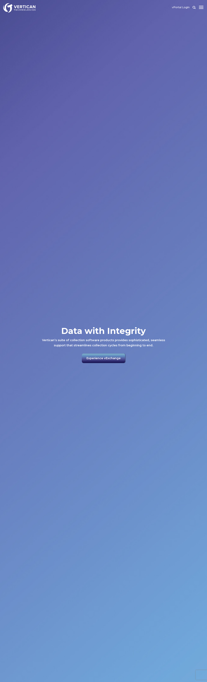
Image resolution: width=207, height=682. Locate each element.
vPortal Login (181, 7)
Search (194, 7)
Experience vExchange (103, 358)
